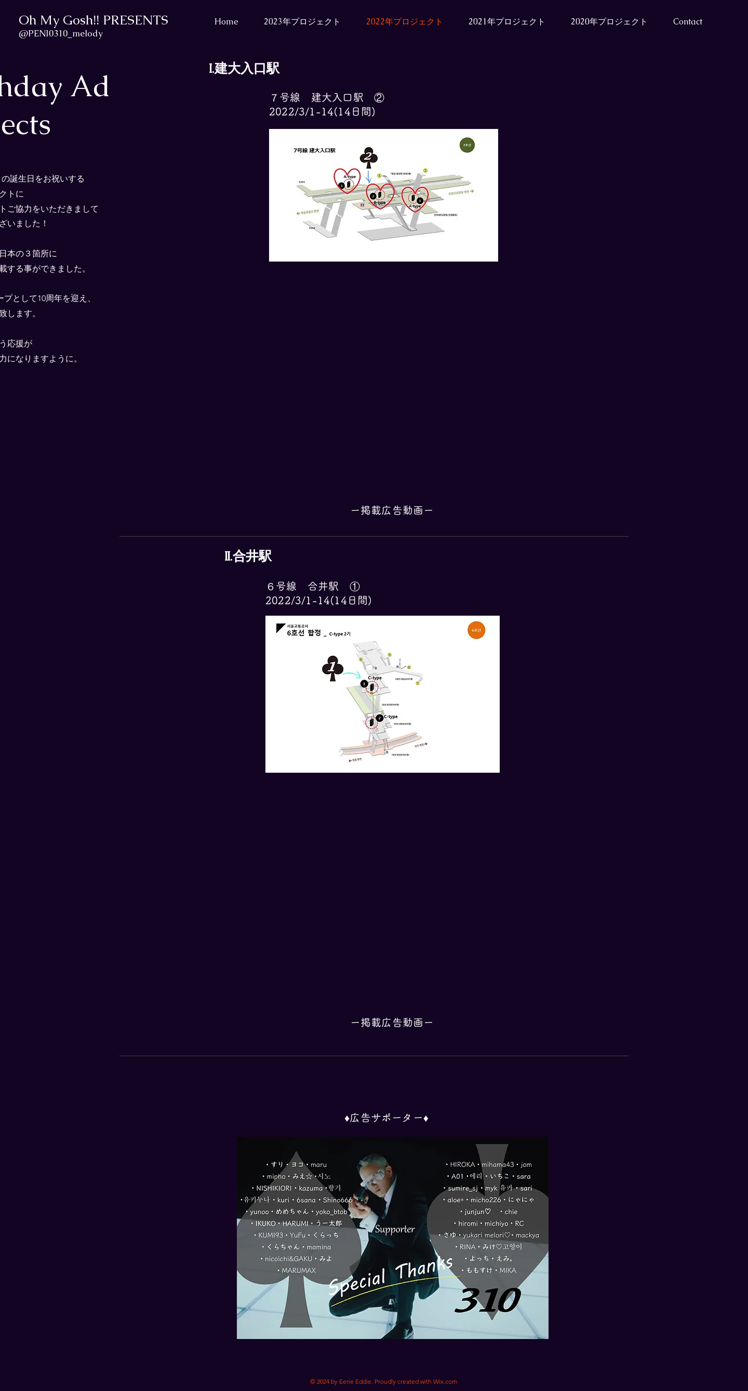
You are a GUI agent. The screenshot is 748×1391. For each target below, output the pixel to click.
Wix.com (445, 1381)
